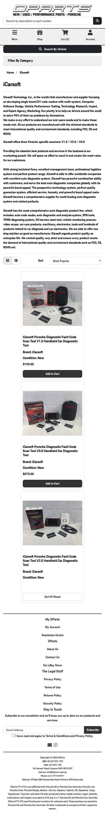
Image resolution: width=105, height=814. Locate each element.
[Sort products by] (75, 260)
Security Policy (52, 703)
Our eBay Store (52, 665)
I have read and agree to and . (52, 736)
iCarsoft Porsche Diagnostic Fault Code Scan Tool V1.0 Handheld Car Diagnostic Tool (50, 341)
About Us (52, 649)
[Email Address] (43, 730)
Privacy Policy (52, 679)
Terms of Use (52, 687)
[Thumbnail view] (7, 260)
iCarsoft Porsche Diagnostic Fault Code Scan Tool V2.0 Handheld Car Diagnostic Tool (50, 560)
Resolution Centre (53, 635)
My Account (52, 627)
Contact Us (52, 657)
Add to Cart (52, 373)
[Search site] (97, 21)
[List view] (16, 260)
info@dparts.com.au (57, 772)
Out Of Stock (52, 596)
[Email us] (50, 745)
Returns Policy (52, 695)
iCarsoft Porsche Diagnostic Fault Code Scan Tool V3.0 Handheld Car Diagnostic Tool (50, 451)
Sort (40, 260)
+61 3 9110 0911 (55, 776)
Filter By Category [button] (20, 60)
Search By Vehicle (52, 49)
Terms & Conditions (57, 735)
